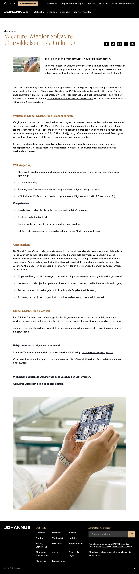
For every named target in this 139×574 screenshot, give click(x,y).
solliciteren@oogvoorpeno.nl (97, 352)
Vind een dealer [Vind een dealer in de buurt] (28, 3)
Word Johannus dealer (123, 3)
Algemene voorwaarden (42, 554)
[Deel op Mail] (132, 44)
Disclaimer (57, 544)
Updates (103, 3)
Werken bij (52, 3)
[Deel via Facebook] (106, 44)
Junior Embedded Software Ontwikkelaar (70, 98)
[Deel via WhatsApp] (119, 44)
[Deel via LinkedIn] (126, 44)
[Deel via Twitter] (113, 44)
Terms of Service (119, 547)
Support (56, 552)
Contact (87, 13)
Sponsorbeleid (76, 544)
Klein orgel (41, 561)
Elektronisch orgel (75, 554)
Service (91, 3)
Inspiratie (64, 13)
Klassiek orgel (59, 561)
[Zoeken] (5, 3)
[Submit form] (131, 534)
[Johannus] (16, 12)
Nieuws (76, 13)
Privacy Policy (102, 547)
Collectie (39, 13)
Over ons (52, 13)
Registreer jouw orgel (72, 3)
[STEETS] (131, 568)
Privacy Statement (41, 545)
